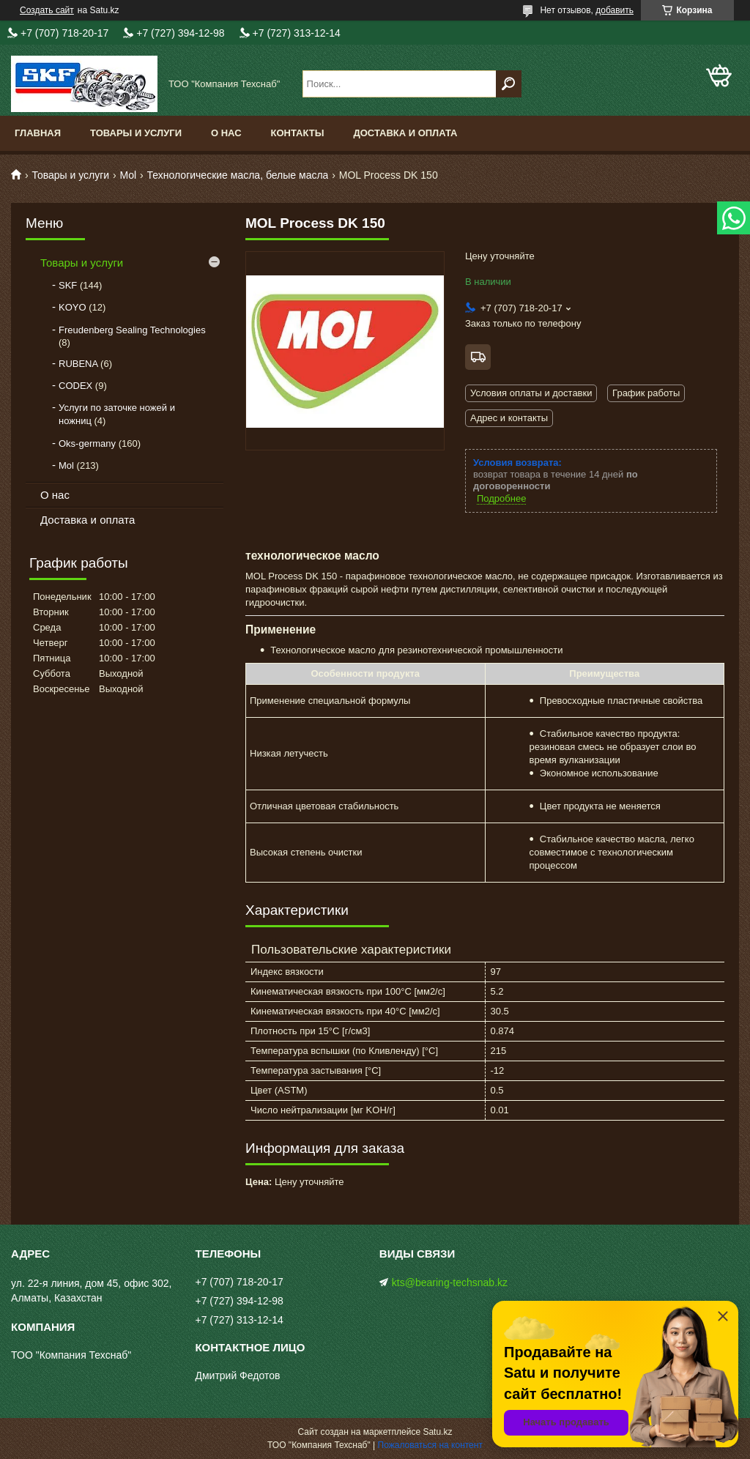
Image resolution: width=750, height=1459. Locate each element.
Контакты (297, 132)
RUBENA (78, 363)
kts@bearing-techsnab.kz (450, 1282)
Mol (128, 175)
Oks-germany (87, 443)
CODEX (75, 385)
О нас (226, 132)
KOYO (72, 307)
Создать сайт (47, 10)
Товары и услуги (136, 132)
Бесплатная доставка (478, 357)
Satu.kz (437, 1432)
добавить (614, 10)
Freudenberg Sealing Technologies (132, 329)
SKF (68, 285)
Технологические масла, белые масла (238, 175)
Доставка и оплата (405, 132)
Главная (38, 132)
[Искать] (508, 83)
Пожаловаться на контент (430, 1445)
